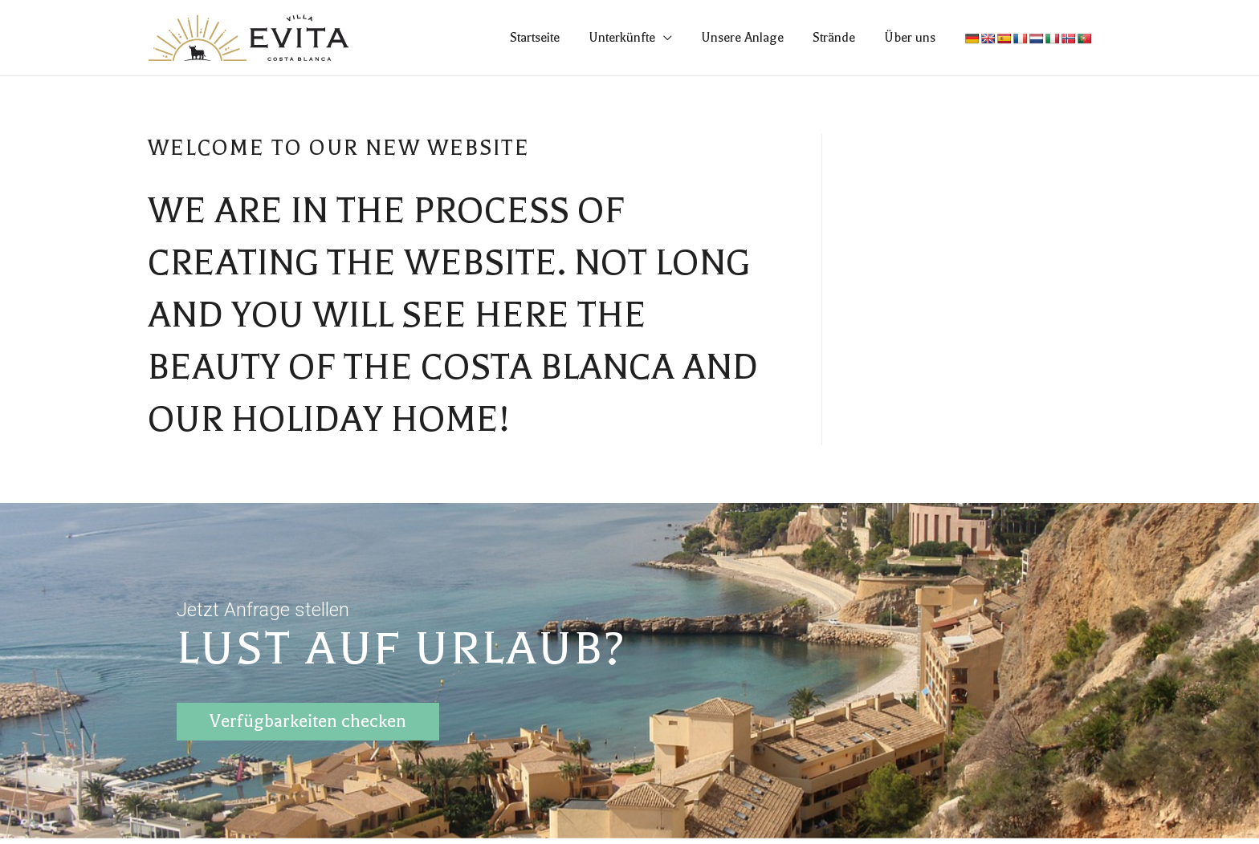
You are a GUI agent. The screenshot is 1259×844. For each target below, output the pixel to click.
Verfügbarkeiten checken (308, 718)
